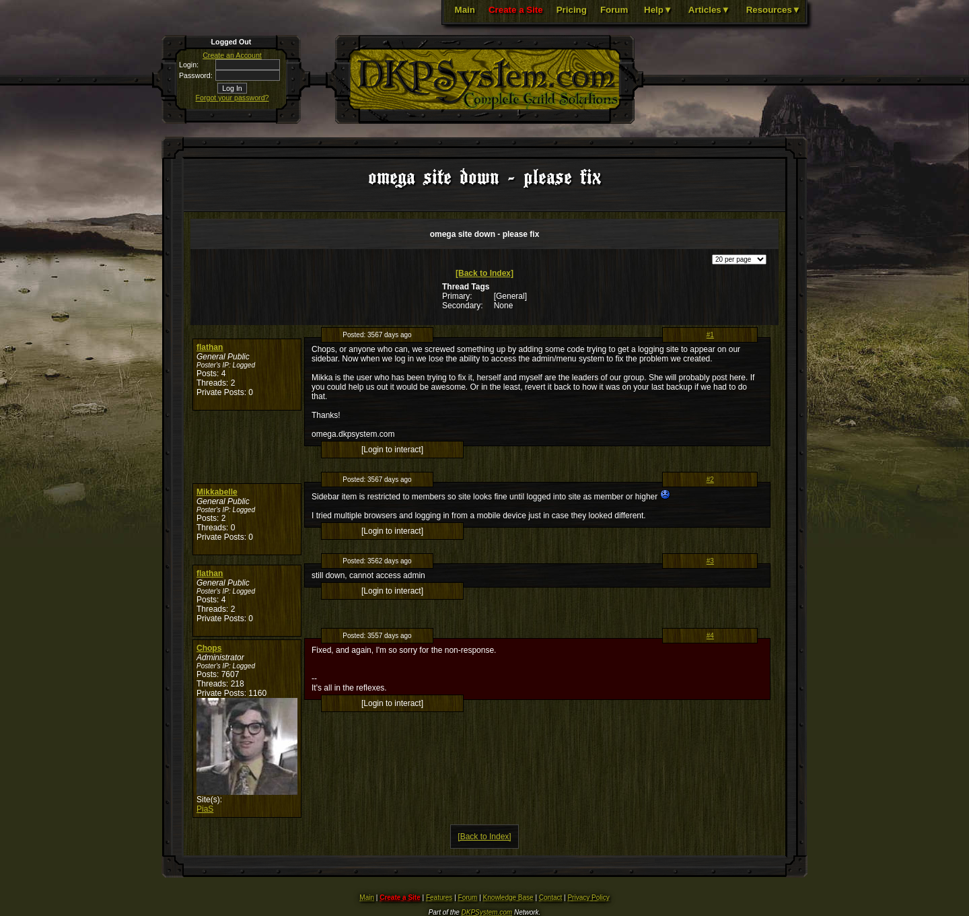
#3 (710, 561)
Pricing (572, 10)
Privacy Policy (588, 897)
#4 (710, 635)
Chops (208, 648)
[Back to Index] (484, 273)
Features (439, 897)
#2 (710, 479)
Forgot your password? (232, 98)
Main (465, 10)
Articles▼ (709, 10)
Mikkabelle (217, 492)
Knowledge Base (508, 897)
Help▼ (658, 10)
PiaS (204, 809)
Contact (550, 897)
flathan (209, 347)
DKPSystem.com (487, 912)
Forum (614, 10)
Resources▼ (773, 10)
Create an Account (232, 55)
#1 (710, 335)
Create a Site (516, 10)
